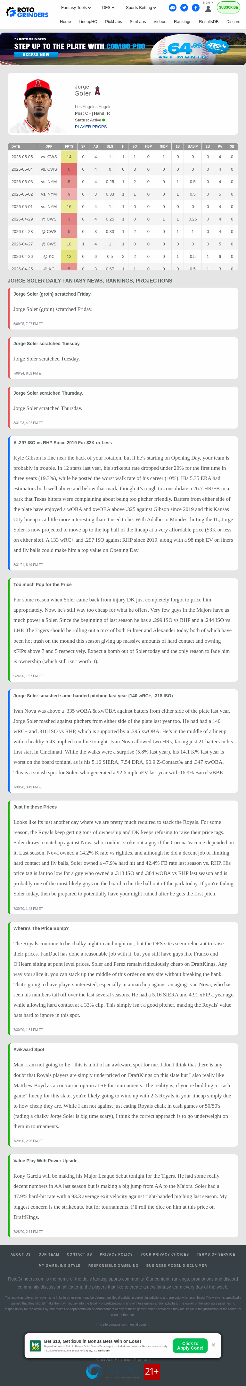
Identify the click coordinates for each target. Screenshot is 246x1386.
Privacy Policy (116, 1254)
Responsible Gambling (113, 1265)
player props (91, 126)
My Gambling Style (60, 1265)
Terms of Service (216, 1254)
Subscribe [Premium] (228, 7)
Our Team (48, 1254)
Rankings (182, 21)
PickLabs (113, 21)
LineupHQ (88, 21)
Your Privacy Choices (165, 1254)
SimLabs (138, 21)
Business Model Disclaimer (176, 1265)
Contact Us (79, 1254)
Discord (233, 21)
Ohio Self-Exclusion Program (123, 1359)
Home (65, 21)
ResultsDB (208, 21)
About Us (21, 1254)
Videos (160, 21)
